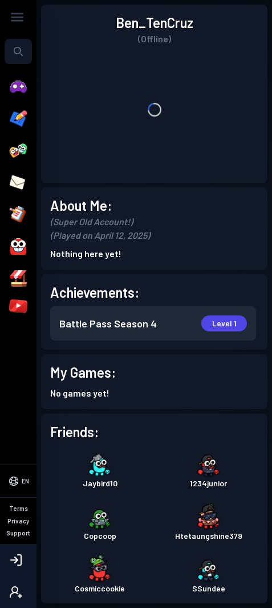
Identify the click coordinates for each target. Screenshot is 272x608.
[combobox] (18, 51)
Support (18, 533)
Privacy (18, 521)
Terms (18, 508)
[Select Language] (18, 481)
